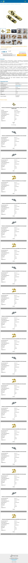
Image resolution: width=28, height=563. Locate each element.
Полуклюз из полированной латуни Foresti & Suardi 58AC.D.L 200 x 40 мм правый (14, 338)
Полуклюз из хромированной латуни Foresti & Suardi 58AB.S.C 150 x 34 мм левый (14, 203)
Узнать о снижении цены (22, 53)
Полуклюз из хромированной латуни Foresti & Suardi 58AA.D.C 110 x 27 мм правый (14, 158)
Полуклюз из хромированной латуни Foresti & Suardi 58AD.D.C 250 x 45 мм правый (14, 406)
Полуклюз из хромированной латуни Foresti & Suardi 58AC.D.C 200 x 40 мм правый (14, 316)
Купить (22, 55)
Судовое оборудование (14, 559)
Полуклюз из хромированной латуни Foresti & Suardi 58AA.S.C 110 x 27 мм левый (14, 135)
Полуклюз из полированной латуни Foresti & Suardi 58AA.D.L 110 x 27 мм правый (14, 180)
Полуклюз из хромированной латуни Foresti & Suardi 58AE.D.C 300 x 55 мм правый (14, 496)
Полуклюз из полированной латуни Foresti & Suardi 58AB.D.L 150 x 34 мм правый (14, 248)
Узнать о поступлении (13, 150)
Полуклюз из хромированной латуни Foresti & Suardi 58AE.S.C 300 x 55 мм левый (14, 451)
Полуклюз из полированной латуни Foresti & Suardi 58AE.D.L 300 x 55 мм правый (14, 519)
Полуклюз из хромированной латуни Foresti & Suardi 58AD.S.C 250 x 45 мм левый (14, 361)
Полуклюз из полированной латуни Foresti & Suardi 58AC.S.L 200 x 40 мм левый (14, 293)
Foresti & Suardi (18, 85)
